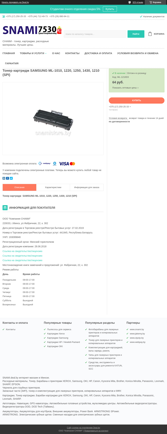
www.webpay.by (137, 342)
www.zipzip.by (137, 338)
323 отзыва (138, 2)
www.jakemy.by (137, 333)
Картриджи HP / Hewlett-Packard (63, 342)
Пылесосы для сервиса (59, 329)
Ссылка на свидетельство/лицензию (22, 251)
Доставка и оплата (98, 53)
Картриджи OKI (55, 346)
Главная (9, 53)
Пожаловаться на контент (96, 431)
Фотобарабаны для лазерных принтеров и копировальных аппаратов (103, 332)
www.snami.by (137, 329)
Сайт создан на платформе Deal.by (83, 428)
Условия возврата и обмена (137, 53)
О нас (56, 53)
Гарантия (11, 63)
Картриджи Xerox (56, 333)
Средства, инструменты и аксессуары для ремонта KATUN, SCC (105, 365)
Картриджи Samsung (57, 338)
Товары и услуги (32, 53)
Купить (110, 9)
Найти (136, 34)
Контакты (72, 53)
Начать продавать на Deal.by (15, 2)
